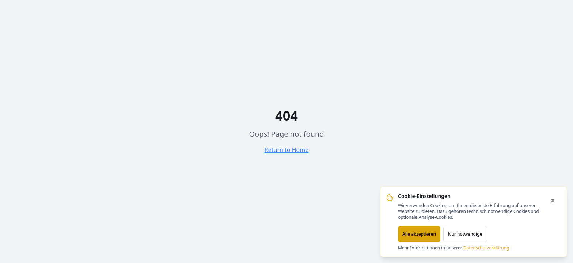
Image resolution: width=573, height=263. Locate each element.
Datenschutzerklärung (486, 248)
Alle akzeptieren (419, 234)
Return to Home (286, 150)
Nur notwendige (465, 234)
